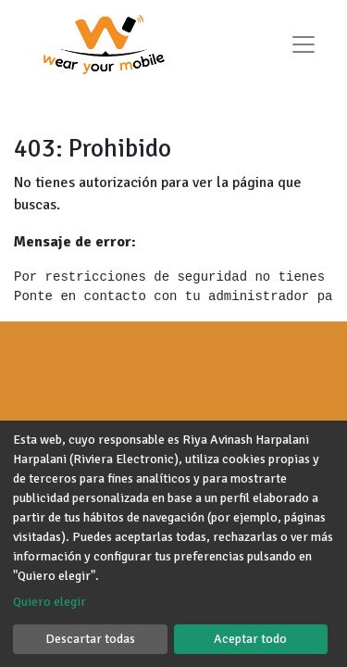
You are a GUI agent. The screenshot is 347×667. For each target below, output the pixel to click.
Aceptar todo (250, 639)
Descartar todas (90, 639)
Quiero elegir (49, 602)
